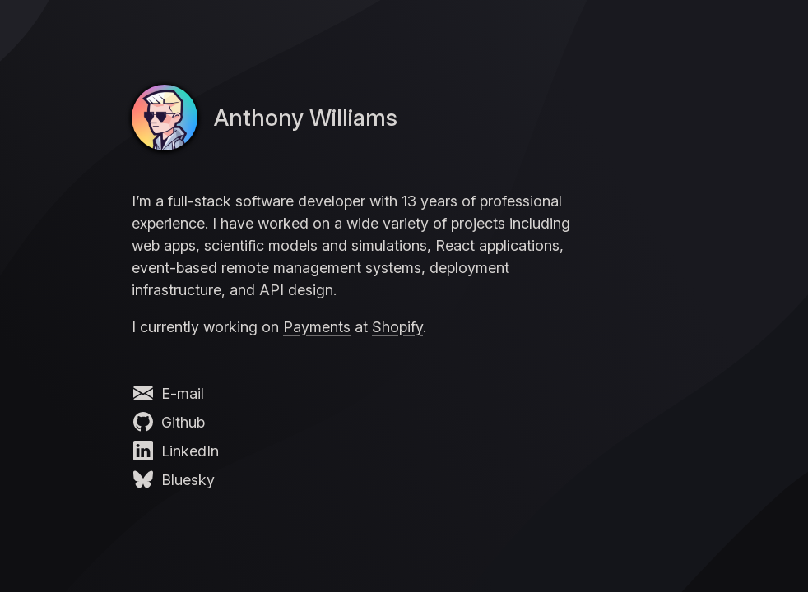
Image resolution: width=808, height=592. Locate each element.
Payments (317, 326)
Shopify (397, 326)
